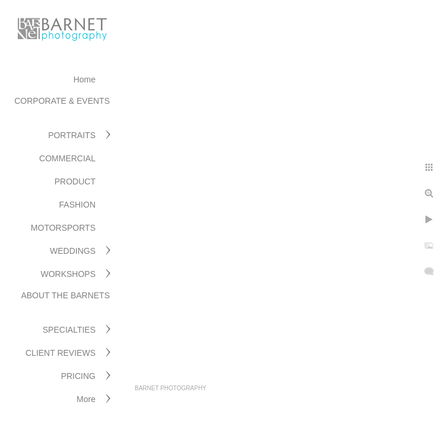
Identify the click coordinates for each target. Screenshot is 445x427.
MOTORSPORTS (63, 227)
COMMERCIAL (67, 158)
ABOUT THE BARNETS (65, 295)
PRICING (78, 376)
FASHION (77, 204)
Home (85, 79)
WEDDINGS (73, 251)
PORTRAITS (72, 135)
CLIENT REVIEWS (61, 353)
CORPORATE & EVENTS (62, 101)
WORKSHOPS (68, 274)
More (86, 399)
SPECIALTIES (69, 329)
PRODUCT (75, 181)
